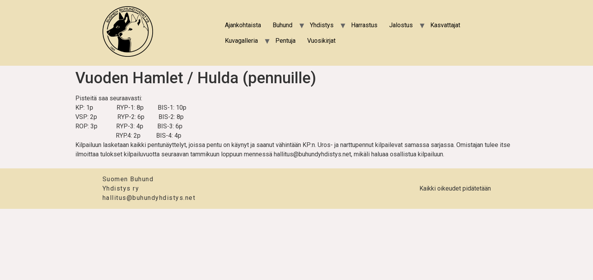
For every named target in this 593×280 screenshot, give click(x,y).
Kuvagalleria (241, 40)
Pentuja (285, 40)
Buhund (282, 25)
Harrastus (364, 25)
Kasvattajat (445, 25)
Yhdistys (322, 25)
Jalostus (401, 25)
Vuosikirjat (321, 40)
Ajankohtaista (243, 25)
